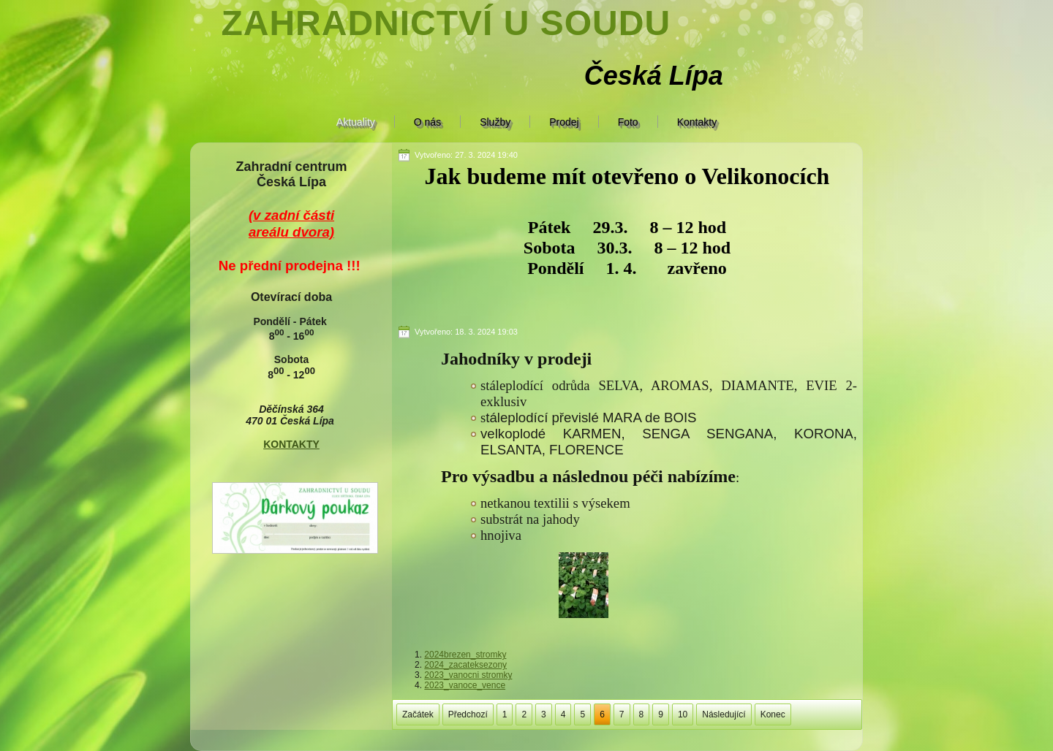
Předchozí (468, 714)
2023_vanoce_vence (464, 685)
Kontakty (697, 122)
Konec (772, 714)
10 (682, 714)
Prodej (563, 122)
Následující (723, 714)
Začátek (418, 714)
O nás (427, 122)
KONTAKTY (291, 444)
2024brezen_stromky (465, 654)
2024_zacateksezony (465, 665)
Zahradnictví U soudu (446, 23)
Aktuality (355, 122)
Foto (628, 122)
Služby (495, 122)
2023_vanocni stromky (468, 675)
